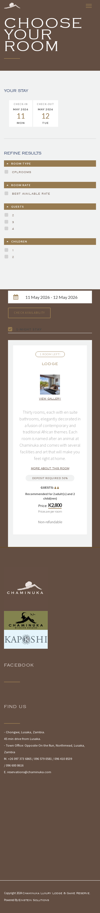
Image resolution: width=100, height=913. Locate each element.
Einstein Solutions (33, 900)
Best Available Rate (31, 194)
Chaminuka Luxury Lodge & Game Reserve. (56, 893)
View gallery (50, 399)
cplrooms (21, 172)
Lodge (50, 364)
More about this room (50, 468)
